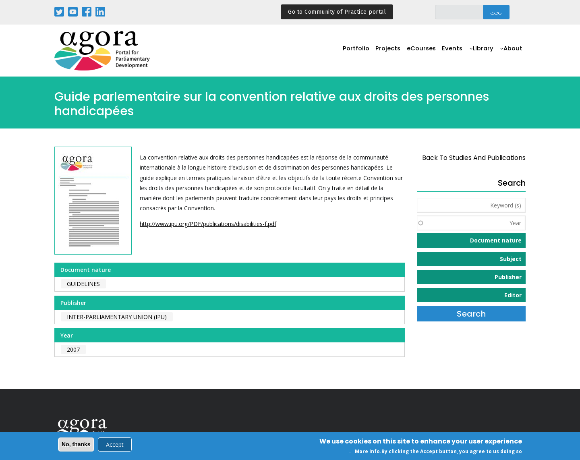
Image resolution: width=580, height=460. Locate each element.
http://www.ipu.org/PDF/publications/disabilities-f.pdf (208, 224)
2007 (73, 349)
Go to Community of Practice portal (337, 11)
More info (367, 452)
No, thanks (76, 444)
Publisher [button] (508, 277)
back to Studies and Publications (474, 157)
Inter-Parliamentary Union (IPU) (117, 317)
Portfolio (349, 51)
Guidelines (83, 284)
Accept (115, 445)
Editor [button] (513, 295)
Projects (383, 51)
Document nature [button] (496, 240)
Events (450, 51)
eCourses (417, 51)
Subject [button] (511, 259)
